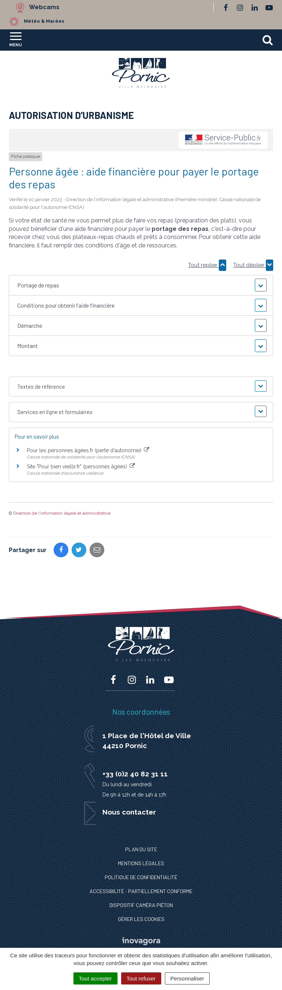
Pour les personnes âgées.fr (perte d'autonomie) (88, 450)
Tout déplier (253, 265)
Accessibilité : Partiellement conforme (141, 891)
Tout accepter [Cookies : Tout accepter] (95, 978)
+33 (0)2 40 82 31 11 (135, 774)
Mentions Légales (141, 863)
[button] (141, 285)
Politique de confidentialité (141, 877)
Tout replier (207, 265)
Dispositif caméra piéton (141, 905)
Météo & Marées (44, 21)
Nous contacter (129, 812)
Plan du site (141, 849)
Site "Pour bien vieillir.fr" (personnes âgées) (81, 466)
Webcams (44, 7)
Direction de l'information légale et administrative (62, 513)
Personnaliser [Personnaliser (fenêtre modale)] (187, 978)
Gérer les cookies (141, 919)
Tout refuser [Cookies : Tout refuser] (141, 978)
